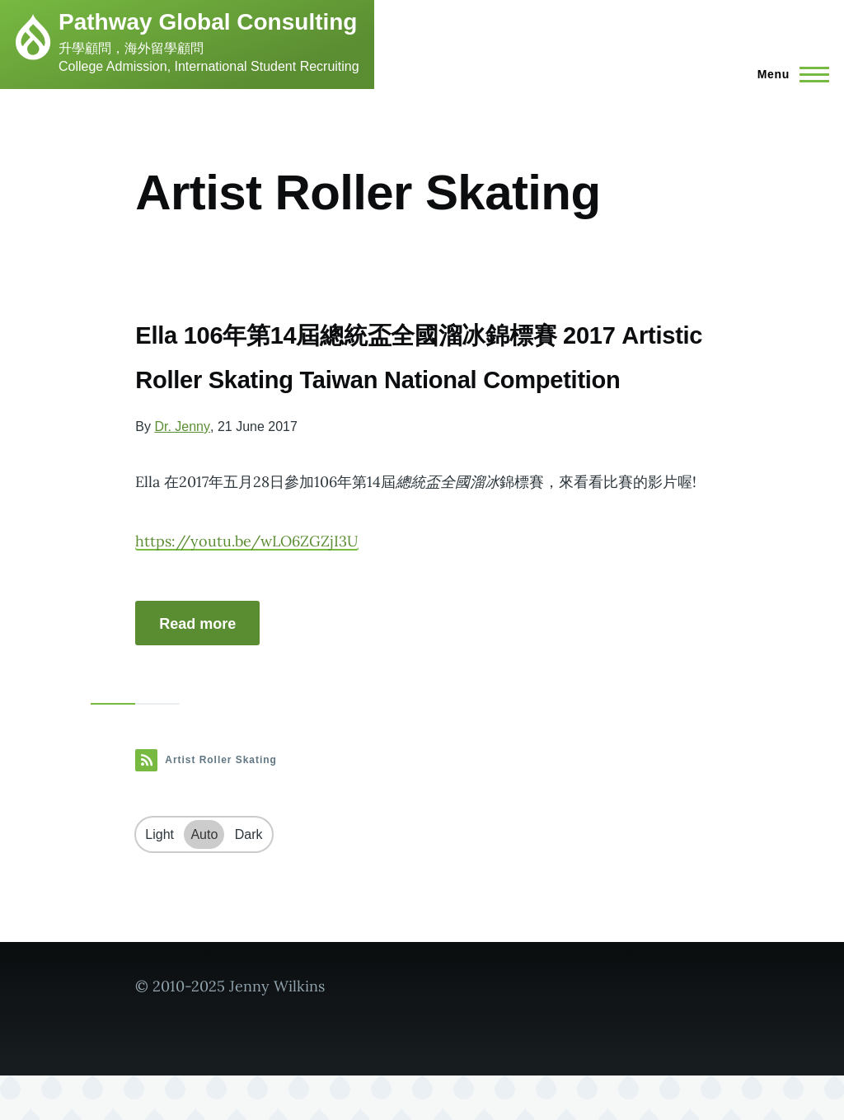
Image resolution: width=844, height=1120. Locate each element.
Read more (197, 668)
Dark (249, 879)
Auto (204, 879)
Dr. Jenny (182, 471)
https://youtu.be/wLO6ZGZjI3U (247, 585)
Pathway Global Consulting (208, 22)
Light (159, 879)
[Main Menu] (788, 74)
